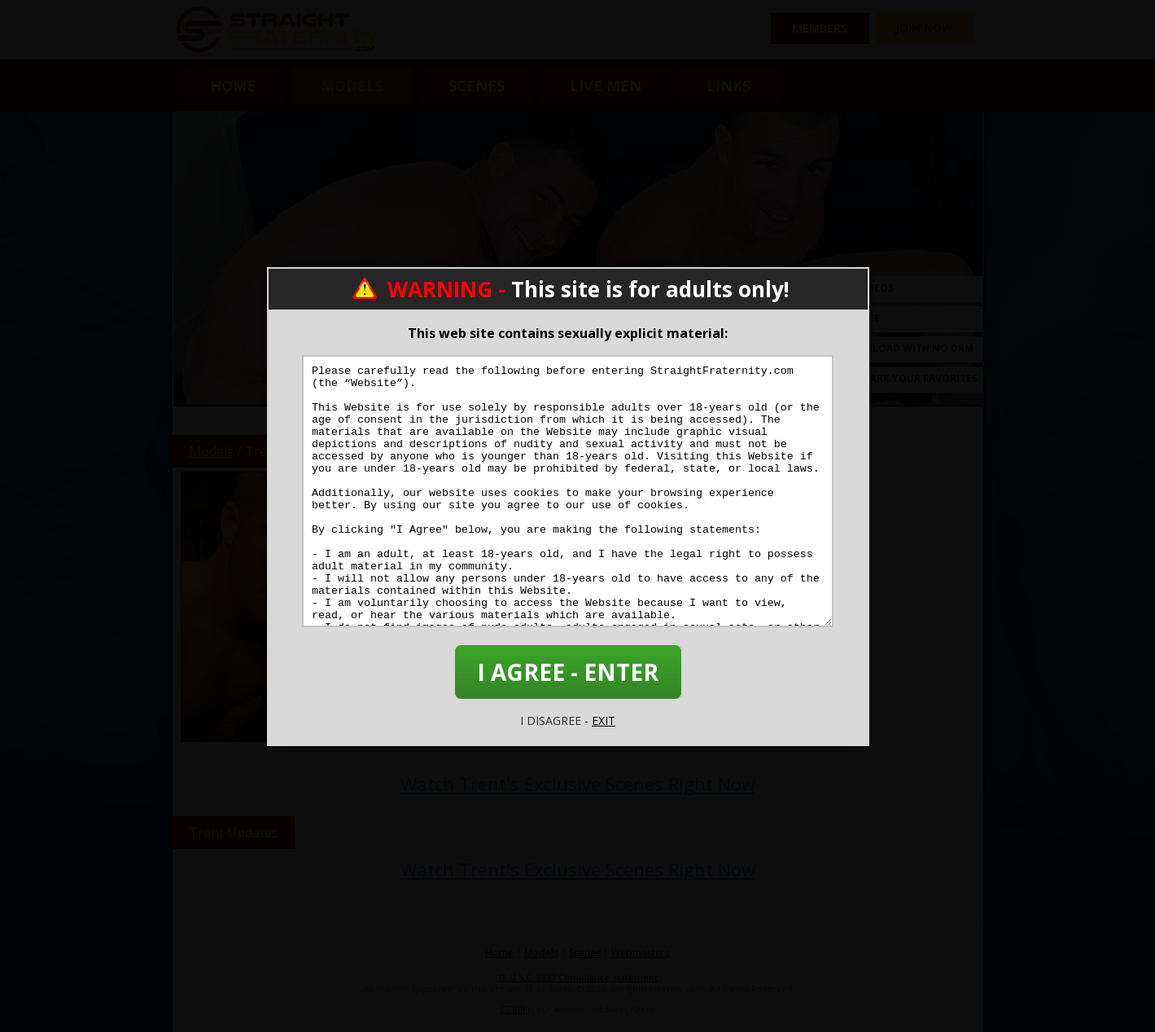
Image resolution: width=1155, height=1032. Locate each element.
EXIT (603, 720)
